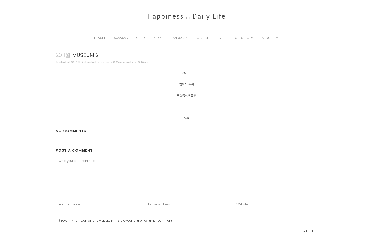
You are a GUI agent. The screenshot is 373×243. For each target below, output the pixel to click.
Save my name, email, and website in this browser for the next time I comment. (116, 221)
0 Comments (123, 62)
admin (104, 62)
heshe (90, 62)
